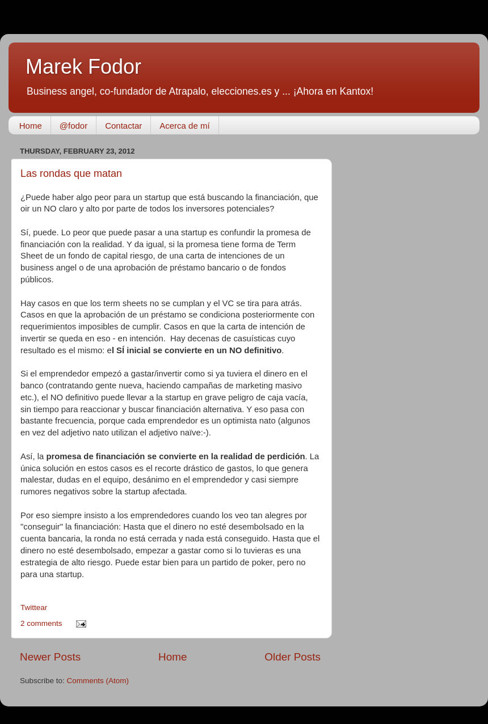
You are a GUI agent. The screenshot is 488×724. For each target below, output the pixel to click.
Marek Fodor (83, 66)
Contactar (123, 125)
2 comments (41, 623)
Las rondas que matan (71, 173)
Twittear (33, 607)
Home (30, 125)
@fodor (73, 125)
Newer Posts (50, 657)
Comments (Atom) (98, 680)
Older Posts (292, 657)
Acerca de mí (184, 125)
